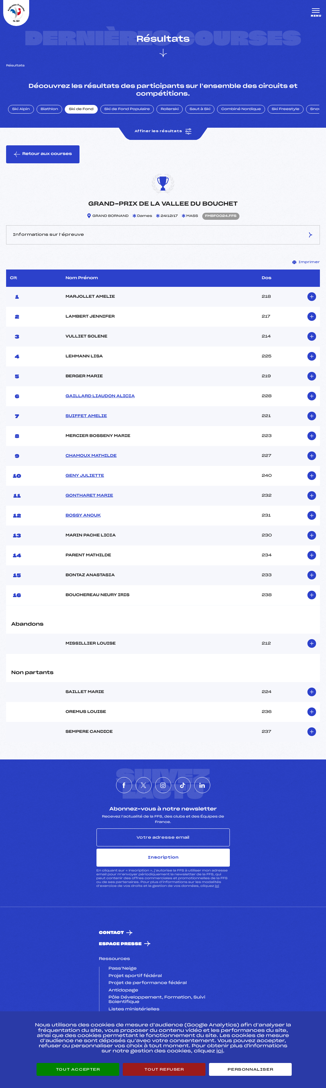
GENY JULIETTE (84, 476)
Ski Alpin (21, 109)
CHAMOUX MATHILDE (90, 456)
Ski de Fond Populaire (127, 109)
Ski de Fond (81, 109)
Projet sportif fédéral (135, 976)
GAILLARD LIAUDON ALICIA (100, 396)
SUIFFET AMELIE (86, 416)
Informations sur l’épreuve (163, 234)
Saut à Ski (199, 109)
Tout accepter (78, 1069)
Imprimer (306, 262)
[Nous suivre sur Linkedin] (202, 785)
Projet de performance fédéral (148, 983)
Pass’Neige (123, 969)
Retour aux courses (43, 154)
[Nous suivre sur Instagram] (163, 785)
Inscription (163, 857)
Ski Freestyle (285, 109)
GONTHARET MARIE (89, 496)
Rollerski (170, 109)
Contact (111, 933)
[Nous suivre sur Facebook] (124, 785)
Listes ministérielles (134, 1009)
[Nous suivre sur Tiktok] (183, 785)
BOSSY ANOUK (83, 516)
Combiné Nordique (241, 109)
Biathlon (49, 109)
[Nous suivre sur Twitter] (144, 785)
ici (217, 886)
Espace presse (120, 944)
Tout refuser (164, 1069)
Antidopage (123, 990)
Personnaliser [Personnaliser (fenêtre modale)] (250, 1069)
